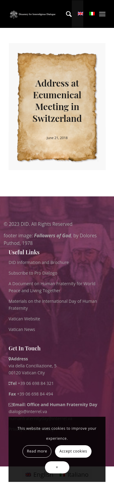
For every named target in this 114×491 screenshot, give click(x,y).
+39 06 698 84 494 (31, 394)
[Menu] (102, 14)
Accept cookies (73, 451)
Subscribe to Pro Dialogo (33, 273)
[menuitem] (66, 14)
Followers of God (52, 235)
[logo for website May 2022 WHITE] (33, 14)
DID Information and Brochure (39, 262)
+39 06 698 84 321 (36, 383)
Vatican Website (24, 319)
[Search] (66, 14)
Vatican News (22, 329)
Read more (37, 451)
